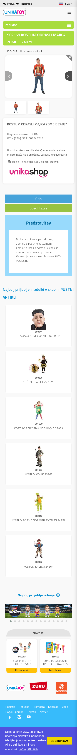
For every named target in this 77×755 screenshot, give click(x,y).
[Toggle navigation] (69, 25)
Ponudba (24, 707)
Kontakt (53, 707)
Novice (44, 712)
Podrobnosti (22, 670)
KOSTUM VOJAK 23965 (38, 474)
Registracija (26, 4)
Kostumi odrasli (34, 51)
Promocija (39, 707)
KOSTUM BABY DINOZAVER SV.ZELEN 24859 (38, 520)
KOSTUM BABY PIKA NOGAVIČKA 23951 (38, 428)
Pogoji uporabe (14, 712)
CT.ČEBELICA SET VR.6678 (38, 382)
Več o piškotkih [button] (28, 749)
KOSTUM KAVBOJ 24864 (38, 566)
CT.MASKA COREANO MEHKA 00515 (38, 336)
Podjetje (10, 707)
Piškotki (31, 712)
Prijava (10, 4)
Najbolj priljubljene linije (36, 595)
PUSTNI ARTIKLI (15, 51)
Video (64, 707)
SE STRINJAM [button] (59, 741)
